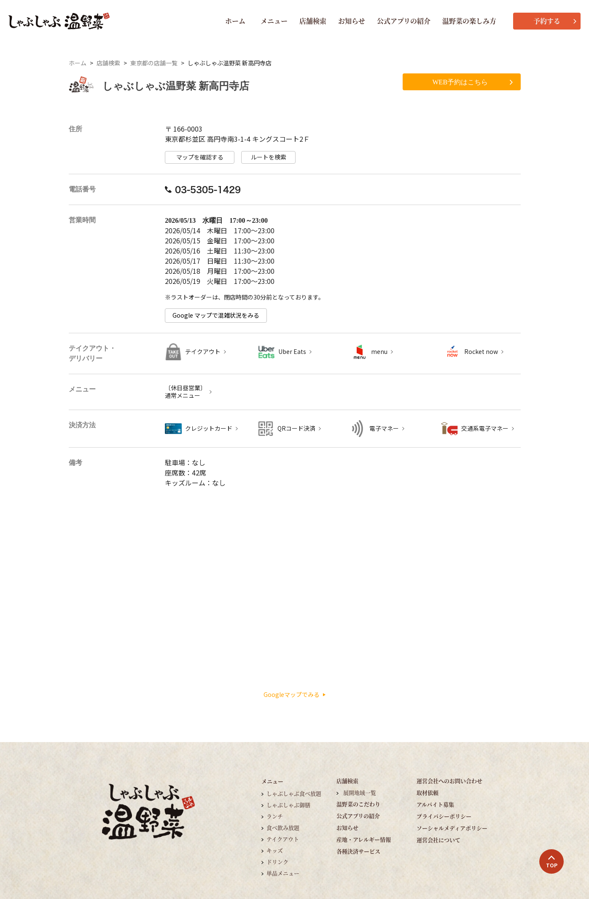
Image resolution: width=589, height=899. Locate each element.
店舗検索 (312, 21)
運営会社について (438, 840)
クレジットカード (208, 428)
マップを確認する (199, 157)
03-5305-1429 (203, 189)
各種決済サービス (358, 851)
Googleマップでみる (294, 694)
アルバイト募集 (435, 804)
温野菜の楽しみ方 (469, 21)
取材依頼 (427, 792)
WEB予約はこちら (473, 82)
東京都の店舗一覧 (154, 63)
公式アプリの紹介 (403, 21)
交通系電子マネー (484, 428)
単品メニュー (282, 873)
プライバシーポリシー (444, 816)
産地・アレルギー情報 (363, 839)
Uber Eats (292, 351)
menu (379, 351)
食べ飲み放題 (282, 827)
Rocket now (481, 351)
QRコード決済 (296, 428)
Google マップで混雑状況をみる (215, 315)
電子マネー (384, 428)
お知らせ (351, 21)
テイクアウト (203, 351)
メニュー (274, 21)
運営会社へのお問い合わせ (449, 781)
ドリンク (277, 862)
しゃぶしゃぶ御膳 (288, 805)
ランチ (274, 816)
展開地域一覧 (359, 792)
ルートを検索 (268, 157)
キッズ (274, 850)
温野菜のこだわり (358, 804)
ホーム (235, 21)
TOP (551, 862)
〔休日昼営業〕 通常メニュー (185, 391)
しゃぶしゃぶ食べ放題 (293, 793)
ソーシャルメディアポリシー (452, 828)
